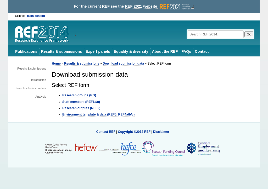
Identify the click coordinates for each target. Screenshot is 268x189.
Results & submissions (61, 51)
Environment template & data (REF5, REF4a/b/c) (98, 114)
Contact (202, 51)
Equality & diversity (131, 51)
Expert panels (98, 51)
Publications (26, 51)
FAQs (186, 51)
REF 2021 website (158, 6)
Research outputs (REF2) (81, 108)
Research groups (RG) (79, 95)
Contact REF (105, 132)
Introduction (38, 79)
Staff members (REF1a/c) (81, 102)
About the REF (165, 51)
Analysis (40, 96)
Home (56, 63)
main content (36, 15)
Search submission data (30, 88)
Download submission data (123, 63)
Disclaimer (161, 132)
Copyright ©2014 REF (134, 132)
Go (249, 34)
